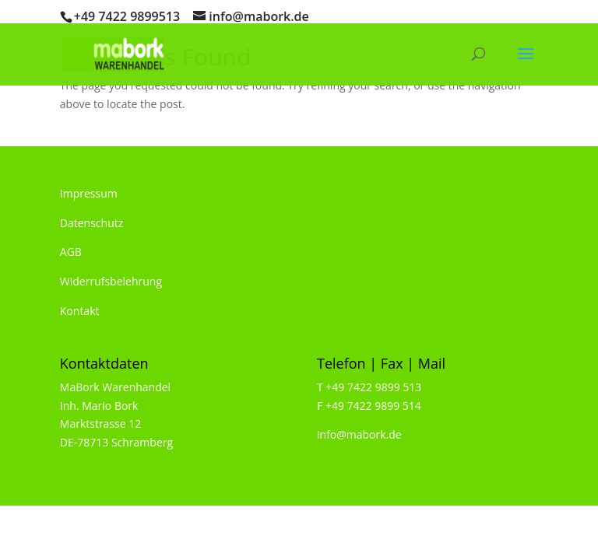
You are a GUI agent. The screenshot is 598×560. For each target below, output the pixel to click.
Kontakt (80, 310)
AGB (71, 251)
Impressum (89, 193)
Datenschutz (91, 222)
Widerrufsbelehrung (111, 281)
